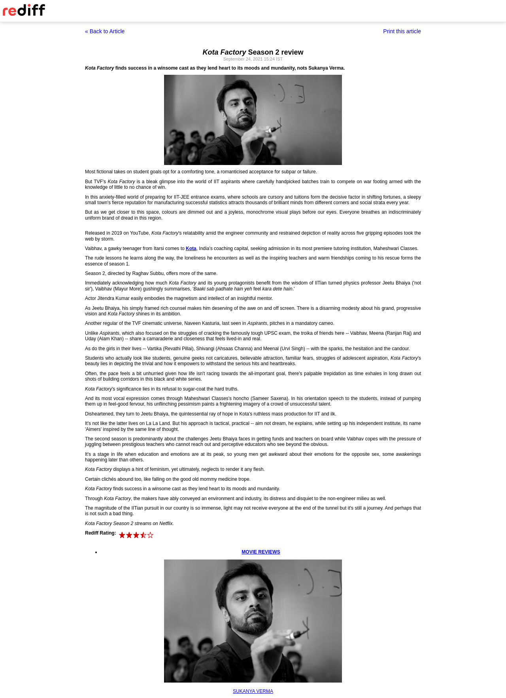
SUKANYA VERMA (253, 691)
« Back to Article (105, 31)
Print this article (402, 31)
